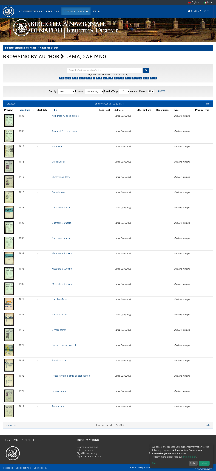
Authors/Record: (139, 91)
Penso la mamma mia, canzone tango (71, 376)
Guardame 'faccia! (61, 207)
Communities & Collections (39, 11)
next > (208, 103)
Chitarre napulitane (61, 177)
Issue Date (24, 110)
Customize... (158, 463)
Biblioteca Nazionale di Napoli (21, 48)
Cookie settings (23, 468)
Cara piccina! (58, 161)
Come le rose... (59, 192)
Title (54, 110)
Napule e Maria (59, 299)
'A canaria (57, 146)
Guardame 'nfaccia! (61, 223)
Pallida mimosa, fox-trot (64, 345)
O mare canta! (59, 330)
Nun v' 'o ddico (59, 314)
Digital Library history (87, 453)
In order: (79, 91)
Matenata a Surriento (62, 253)
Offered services (85, 450)
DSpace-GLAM (146, 467)
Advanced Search (76, 11)
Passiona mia (59, 360)
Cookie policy (40, 468)
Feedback (8, 468)
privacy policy (189, 457)
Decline (193, 463)
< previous (10, 103)
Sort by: (53, 91)
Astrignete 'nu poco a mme (65, 116)
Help (96, 11)
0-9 (61, 78)
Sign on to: (198, 10)
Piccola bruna (59, 391)
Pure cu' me (58, 406)
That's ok (204, 463)
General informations (87, 447)
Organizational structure (89, 456)
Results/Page (111, 91)
